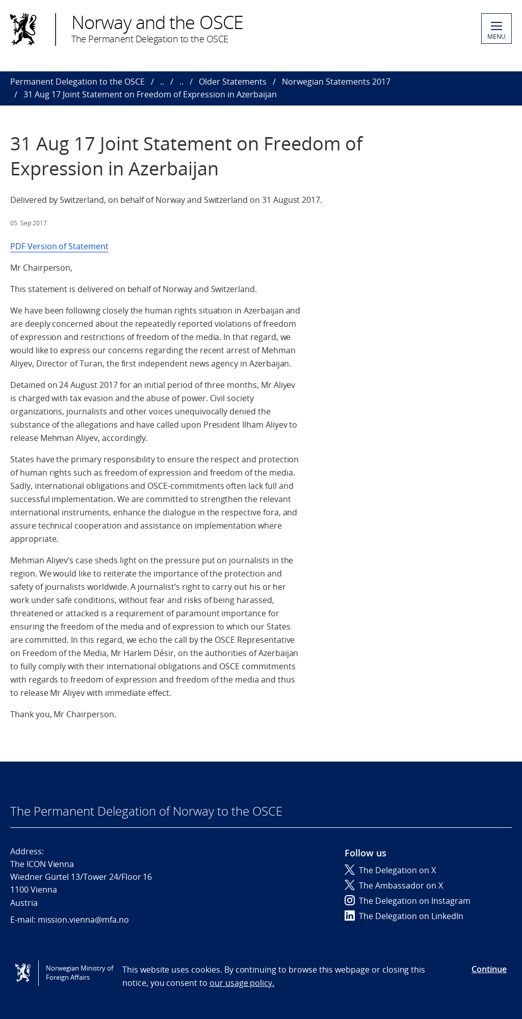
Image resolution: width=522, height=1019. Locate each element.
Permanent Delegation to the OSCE (77, 81)
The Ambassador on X (394, 885)
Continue (489, 969)
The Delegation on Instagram (408, 900)
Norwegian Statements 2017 (336, 81)
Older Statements (233, 81)
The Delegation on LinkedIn (404, 916)
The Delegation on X (390, 870)
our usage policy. (242, 982)
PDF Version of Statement (59, 246)
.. (162, 81)
